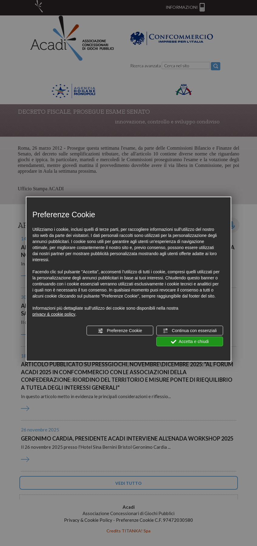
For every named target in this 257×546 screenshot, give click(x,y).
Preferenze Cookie (120, 331)
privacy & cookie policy (54, 314)
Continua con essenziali (190, 331)
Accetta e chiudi (190, 342)
